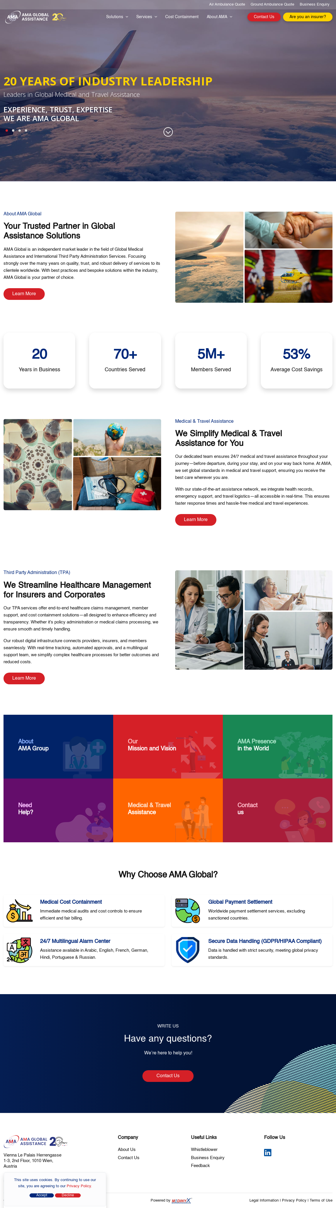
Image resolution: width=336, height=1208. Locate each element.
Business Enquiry (315, 4)
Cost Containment (182, 17)
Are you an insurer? (308, 17)
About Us (127, 1149)
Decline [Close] (68, 1195)
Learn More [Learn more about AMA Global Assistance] (24, 294)
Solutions (117, 17)
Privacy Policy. (79, 1186)
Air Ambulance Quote (227, 4)
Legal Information (264, 1200)
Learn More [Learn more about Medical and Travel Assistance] (196, 520)
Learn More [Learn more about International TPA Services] (24, 678)
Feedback (200, 1166)
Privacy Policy (294, 1200)
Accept (41, 1195)
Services (146, 17)
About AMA (219, 17)
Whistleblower (204, 1149)
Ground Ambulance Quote (272, 4)
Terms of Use (321, 1200)
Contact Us (264, 17)
